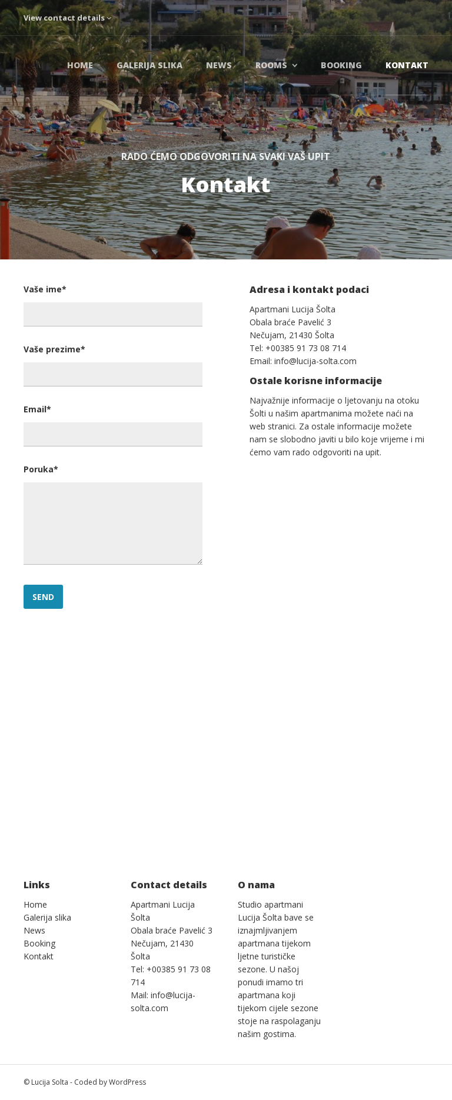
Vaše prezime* (54, 349)
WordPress (127, 1082)
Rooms (271, 65)
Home (80, 65)
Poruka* (41, 469)
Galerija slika (149, 65)
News (219, 65)
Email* (37, 409)
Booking (341, 65)
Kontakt (406, 65)
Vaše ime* (45, 289)
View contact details (67, 17)
